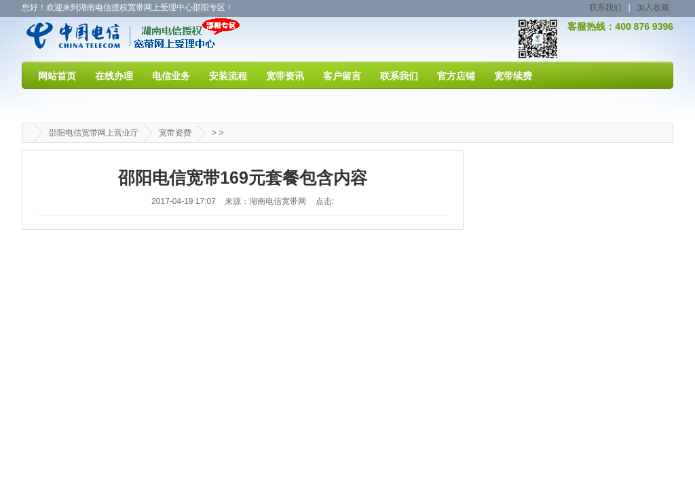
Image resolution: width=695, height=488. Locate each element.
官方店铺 (456, 75)
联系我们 (605, 7)
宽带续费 (513, 75)
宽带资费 (175, 133)
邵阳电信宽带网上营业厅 (93, 133)
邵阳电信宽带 (97, 38)
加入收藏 (653, 7)
